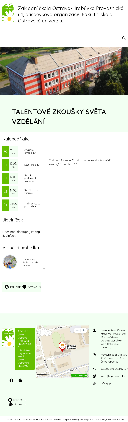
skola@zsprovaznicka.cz (114, 376)
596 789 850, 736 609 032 (114, 368)
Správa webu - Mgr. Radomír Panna (106, 419)
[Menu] (5, 38)
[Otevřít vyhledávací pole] (124, 38)
